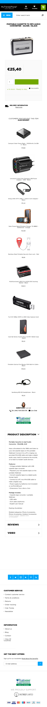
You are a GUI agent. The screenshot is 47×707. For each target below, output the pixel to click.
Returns (8, 601)
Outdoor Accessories (29, 514)
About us (8, 629)
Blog (7, 632)
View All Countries (7, 639)
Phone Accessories (28, 512)
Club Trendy (9, 608)
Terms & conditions (12, 598)
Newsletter (9, 611)
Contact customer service (14, 594)
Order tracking (10, 604)
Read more (18, 107)
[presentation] (30, 15)
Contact (8, 635)
